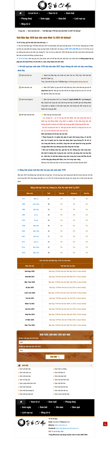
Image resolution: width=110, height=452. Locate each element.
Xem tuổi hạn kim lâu (61, 387)
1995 (23, 220)
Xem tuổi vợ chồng (60, 369)
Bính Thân (36, 247)
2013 (23, 242)
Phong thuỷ (25, 18)
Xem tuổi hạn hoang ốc (27, 390)
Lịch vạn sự (79, 18)
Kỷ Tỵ (36, 215)
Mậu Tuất (36, 253)
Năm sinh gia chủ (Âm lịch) (28, 338)
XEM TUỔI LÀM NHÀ (72, 49)
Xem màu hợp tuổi (60, 376)
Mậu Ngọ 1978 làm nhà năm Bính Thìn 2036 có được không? (67, 325)
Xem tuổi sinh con (25, 372)
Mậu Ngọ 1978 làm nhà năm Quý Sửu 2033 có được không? (67, 309)
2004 (23, 231)
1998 (23, 226)
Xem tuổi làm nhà (25, 369)
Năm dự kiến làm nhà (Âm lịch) (29, 346)
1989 (23, 215)
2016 (23, 247)
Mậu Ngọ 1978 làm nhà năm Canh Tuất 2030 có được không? (67, 293)
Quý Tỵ (36, 242)
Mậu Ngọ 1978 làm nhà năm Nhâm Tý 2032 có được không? (67, 304)
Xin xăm (58, 407)
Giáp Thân (36, 231)
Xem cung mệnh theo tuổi (28, 383)
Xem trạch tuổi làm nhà (62, 394)
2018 (23, 253)
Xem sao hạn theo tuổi (62, 380)
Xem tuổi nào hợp (25, 376)
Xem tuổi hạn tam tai (61, 390)
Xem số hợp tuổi (25, 380)
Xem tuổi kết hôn (60, 383)
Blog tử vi (24, 24)
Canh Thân (36, 204)
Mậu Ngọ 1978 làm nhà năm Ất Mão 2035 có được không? (67, 320)
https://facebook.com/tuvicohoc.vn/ (67, 428)
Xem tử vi (52, 13)
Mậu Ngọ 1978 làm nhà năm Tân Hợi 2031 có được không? (67, 298)
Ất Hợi (36, 220)
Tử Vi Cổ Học (23, 58)
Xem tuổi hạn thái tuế (26, 394)
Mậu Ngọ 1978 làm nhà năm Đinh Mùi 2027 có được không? (67, 277)
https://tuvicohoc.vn (61, 425)
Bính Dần (36, 209)
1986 (23, 209)
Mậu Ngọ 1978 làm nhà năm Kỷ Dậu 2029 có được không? (67, 287)
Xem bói (61, 18)
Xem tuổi (69, 13)
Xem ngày (44, 18)
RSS (62, 431)
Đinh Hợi (36, 236)
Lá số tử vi (34, 13)
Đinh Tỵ (36, 199)
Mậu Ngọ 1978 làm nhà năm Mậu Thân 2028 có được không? (68, 282)
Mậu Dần (36, 226)
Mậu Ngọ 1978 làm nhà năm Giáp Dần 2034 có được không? (67, 314)
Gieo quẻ (75, 407)
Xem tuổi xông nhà (25, 387)
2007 (23, 236)
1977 (23, 199)
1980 (23, 204)
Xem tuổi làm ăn (60, 372)
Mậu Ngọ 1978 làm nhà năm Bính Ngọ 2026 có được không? (67, 271)
